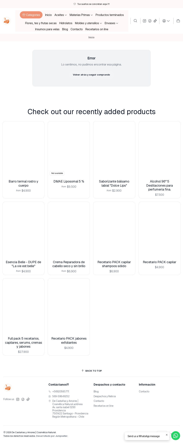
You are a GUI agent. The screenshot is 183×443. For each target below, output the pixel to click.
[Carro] (178, 21)
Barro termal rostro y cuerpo (23, 179)
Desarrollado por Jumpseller (51, 436)
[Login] (166, 21)
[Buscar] (135, 21)
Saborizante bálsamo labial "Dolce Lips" (114, 174)
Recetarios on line (103, 405)
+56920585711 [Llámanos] (58, 391)
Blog (96, 391)
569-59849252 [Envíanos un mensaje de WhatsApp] (59, 396)
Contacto (99, 400)
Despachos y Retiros (105, 396)
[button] (31, 14)
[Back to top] (91, 370)
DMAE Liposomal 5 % (69, 175)
